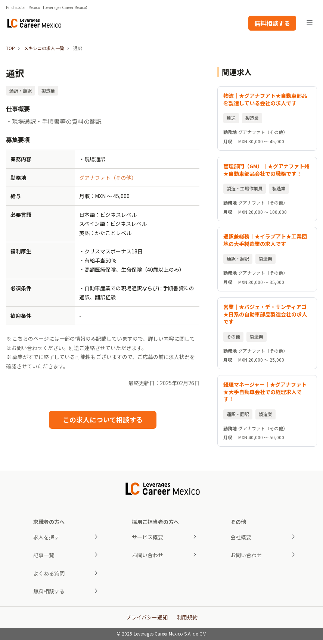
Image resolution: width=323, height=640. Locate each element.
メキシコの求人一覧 (44, 48)
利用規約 (187, 617)
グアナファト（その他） (108, 177)
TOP (10, 48)
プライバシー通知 (147, 617)
